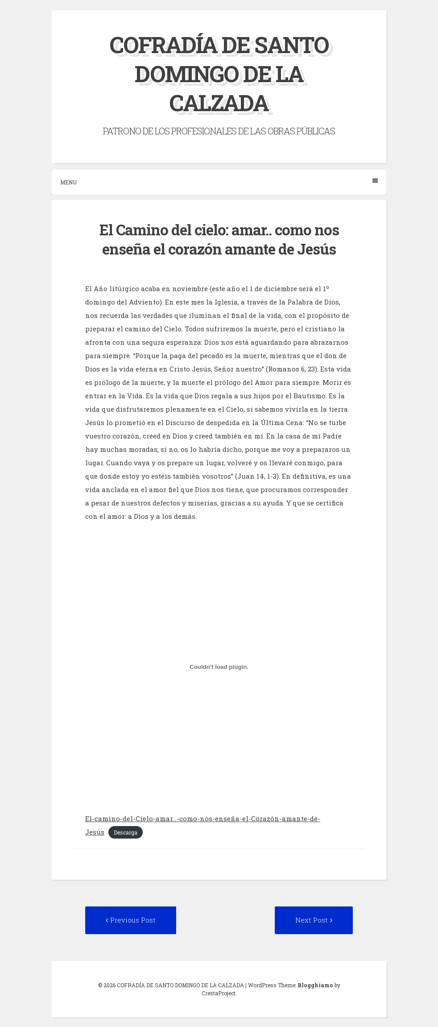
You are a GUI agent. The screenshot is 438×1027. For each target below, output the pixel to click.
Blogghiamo (315, 985)
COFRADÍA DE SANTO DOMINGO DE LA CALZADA (219, 73)
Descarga (125, 832)
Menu (219, 182)
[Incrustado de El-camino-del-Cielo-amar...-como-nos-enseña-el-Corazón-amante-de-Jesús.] (219, 667)
